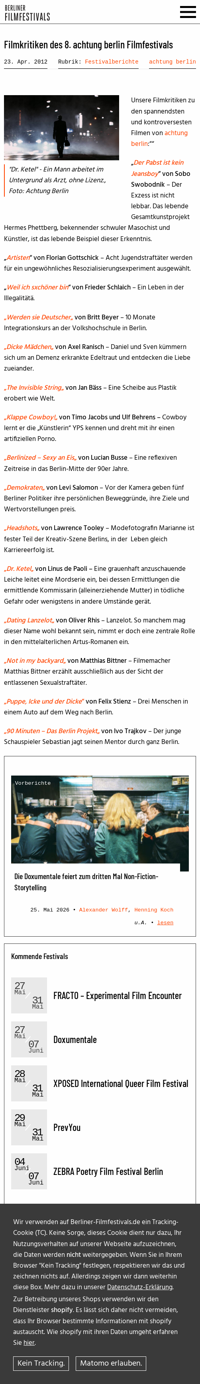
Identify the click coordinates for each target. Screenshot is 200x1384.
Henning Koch (153, 910)
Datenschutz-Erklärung (140, 1287)
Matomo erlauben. (111, 1363)
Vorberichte (33, 783)
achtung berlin (172, 62)
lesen (165, 923)
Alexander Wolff (103, 910)
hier (29, 1343)
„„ (38, 317)
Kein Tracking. (41, 1363)
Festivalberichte (111, 62)
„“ (45, 701)
